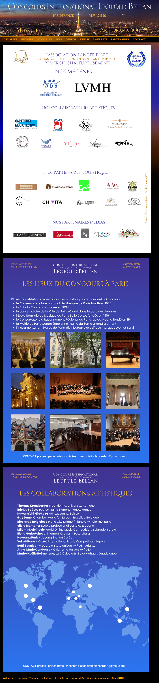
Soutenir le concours (98, 678)
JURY (59, 39)
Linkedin (63, 678)
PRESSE (85, 39)
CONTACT (139, 39)
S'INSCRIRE (44, 39)
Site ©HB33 (118, 678)
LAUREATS (100, 39)
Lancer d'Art (78, 678)
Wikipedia (8, 678)
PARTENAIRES (120, 39)
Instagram (46, 678)
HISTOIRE (27, 39)
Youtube (33, 678)
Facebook (21, 678)
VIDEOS (71, 39)
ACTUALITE (9, 39)
